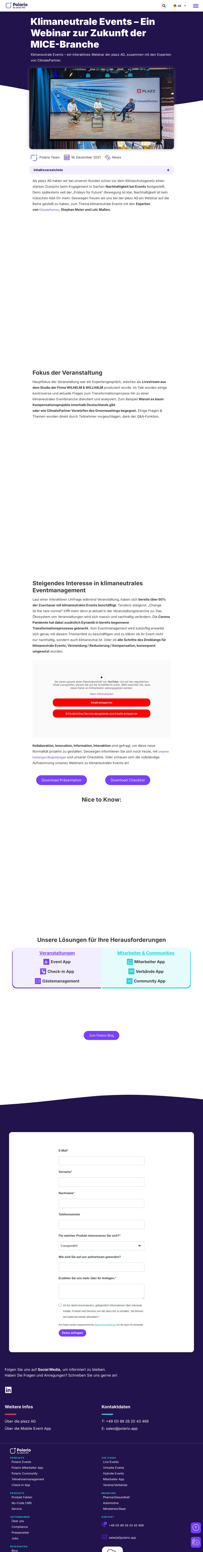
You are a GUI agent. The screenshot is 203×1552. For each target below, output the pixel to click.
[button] (164, 6)
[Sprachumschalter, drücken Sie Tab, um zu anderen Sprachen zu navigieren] (181, 5)
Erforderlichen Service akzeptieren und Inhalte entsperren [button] (102, 672)
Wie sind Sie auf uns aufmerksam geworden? (90, 1224)
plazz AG (28, 1389)
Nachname (66, 1160)
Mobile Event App (36, 1396)
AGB (121, 1549)
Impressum (108, 1549)
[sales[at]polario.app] (104, 1504)
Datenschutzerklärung (105, 1292)
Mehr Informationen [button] (101, 653)
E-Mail (63, 1117)
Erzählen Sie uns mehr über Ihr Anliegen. (87, 1245)
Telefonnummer (69, 1181)
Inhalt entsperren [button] (101, 661)
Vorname (65, 1139)
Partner (93, 1549)
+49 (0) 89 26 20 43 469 (127, 1389)
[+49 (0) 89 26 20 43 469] (104, 1492)
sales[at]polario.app (122, 1505)
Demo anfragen (72, 1300)
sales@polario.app (122, 1396)
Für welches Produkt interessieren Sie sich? (89, 1202)
